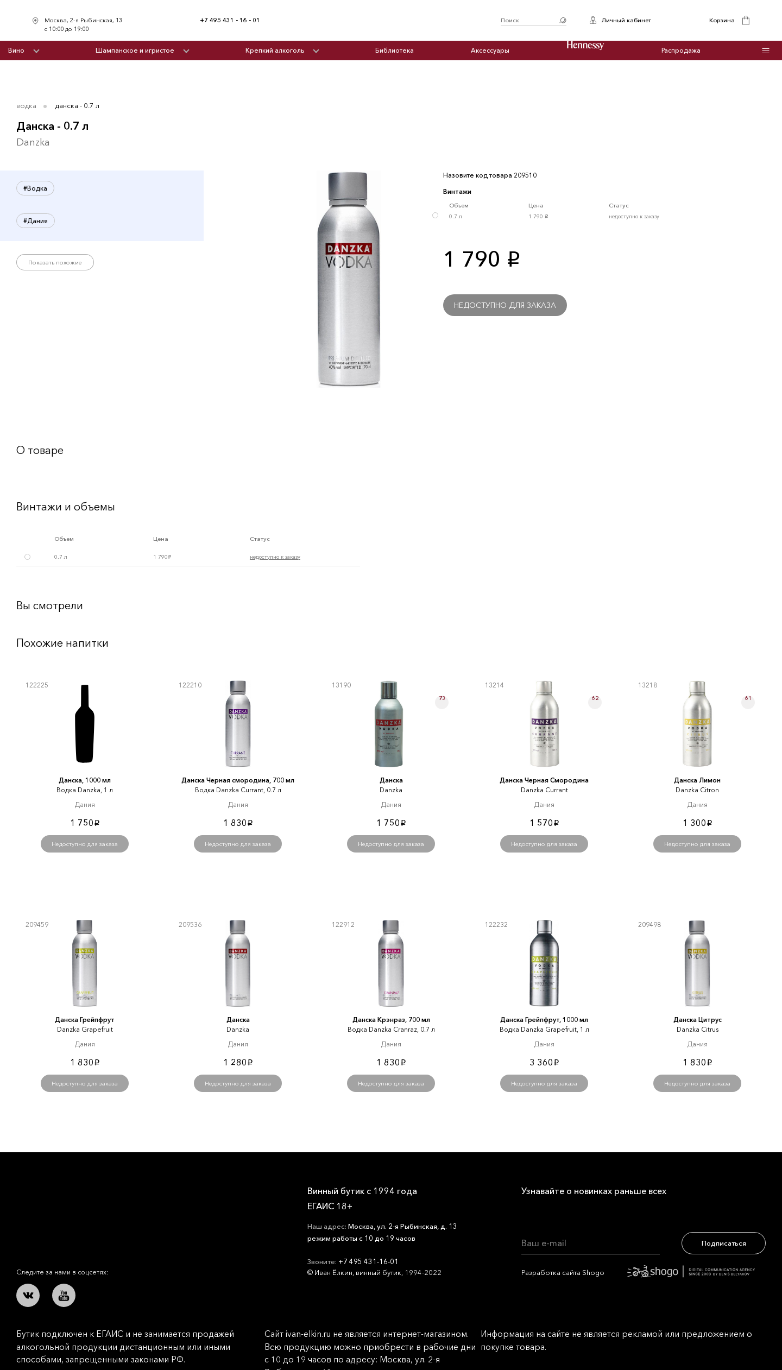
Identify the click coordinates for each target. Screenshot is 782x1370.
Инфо (766, 50)
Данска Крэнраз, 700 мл (391, 1019)
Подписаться (724, 1243)
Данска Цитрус (697, 1019)
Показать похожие (55, 262)
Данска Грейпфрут (85, 1019)
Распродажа (681, 50)
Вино (16, 50)
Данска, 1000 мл (85, 780)
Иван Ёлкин (96, 1199)
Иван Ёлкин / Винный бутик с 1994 (380, 20)
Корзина (722, 20)
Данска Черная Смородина (544, 780)
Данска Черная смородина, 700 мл (237, 780)
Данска (391, 780)
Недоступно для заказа (505, 305)
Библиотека (394, 50)
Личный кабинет (626, 20)
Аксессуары (490, 50)
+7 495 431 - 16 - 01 (230, 20)
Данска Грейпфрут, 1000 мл (544, 1019)
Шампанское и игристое (135, 50)
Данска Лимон (697, 780)
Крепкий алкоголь (274, 50)
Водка (26, 105)
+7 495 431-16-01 (368, 1261)
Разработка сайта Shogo (638, 1272)
